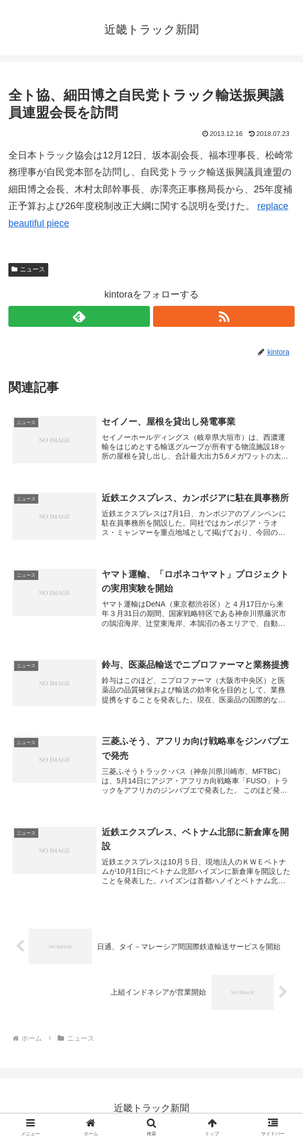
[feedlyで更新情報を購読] (79, 316)
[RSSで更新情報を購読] (224, 316)
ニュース (28, 269)
